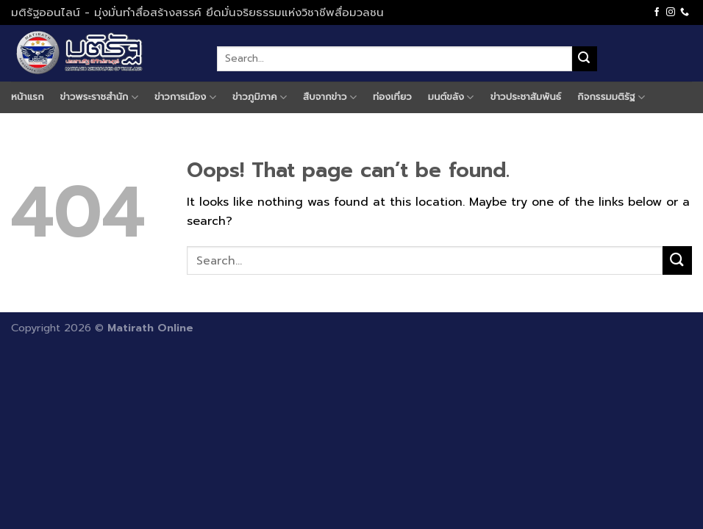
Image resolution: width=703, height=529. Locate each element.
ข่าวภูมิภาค (259, 97)
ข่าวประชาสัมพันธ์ (526, 97)
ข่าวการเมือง (185, 97)
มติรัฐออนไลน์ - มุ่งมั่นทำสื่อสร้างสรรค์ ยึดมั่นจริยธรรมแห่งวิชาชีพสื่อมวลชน (197, 12)
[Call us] (684, 12)
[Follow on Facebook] (656, 12)
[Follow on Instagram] (670, 12)
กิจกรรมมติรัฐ (611, 97)
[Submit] (584, 58)
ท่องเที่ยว (392, 97)
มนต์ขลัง (451, 97)
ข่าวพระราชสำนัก (99, 97)
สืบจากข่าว (330, 97)
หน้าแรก (27, 97)
